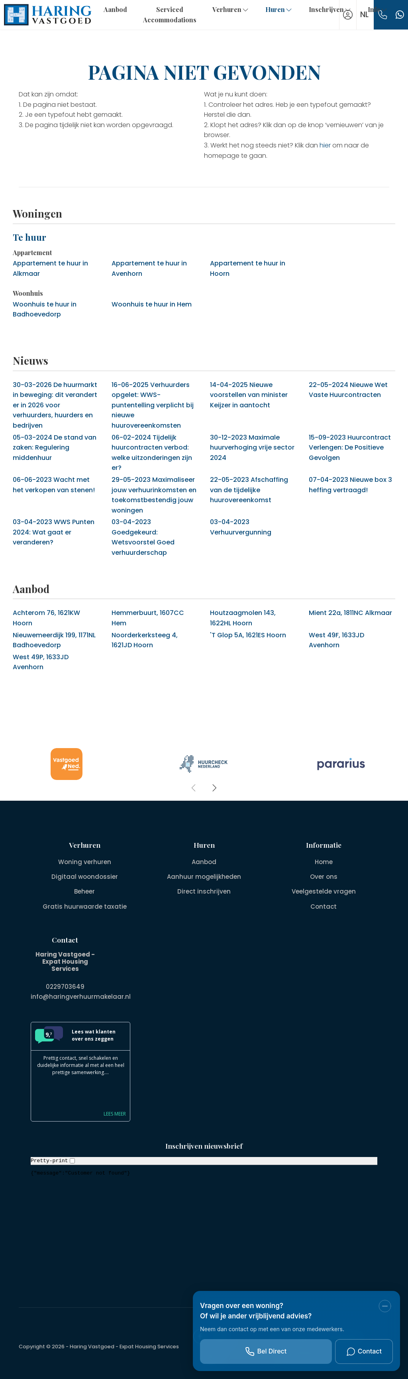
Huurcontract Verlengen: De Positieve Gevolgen (350, 447)
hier (325, 145)
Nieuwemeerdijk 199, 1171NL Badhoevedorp (54, 640)
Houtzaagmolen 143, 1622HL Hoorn (243, 618)
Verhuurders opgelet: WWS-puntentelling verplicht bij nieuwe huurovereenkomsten (153, 405)
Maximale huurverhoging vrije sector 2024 (252, 447)
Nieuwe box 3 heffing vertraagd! (350, 485)
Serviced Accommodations (169, 14)
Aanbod (115, 9)
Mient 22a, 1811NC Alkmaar (350, 612)
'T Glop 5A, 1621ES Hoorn (248, 635)
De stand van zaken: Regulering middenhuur (54, 447)
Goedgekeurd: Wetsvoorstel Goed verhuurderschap (143, 537)
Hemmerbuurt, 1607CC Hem (148, 618)
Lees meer (115, 1113)
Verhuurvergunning (240, 527)
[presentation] (194, 788)
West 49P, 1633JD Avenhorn (41, 662)
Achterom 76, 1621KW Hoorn (46, 618)
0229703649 (65, 986)
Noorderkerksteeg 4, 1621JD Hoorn (145, 640)
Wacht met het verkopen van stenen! (54, 485)
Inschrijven (330, 9)
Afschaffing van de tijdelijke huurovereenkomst (249, 490)
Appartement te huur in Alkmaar (50, 268)
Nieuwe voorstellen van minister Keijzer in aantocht (249, 395)
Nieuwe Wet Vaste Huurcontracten (348, 390)
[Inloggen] (347, 14)
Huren (279, 9)
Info (378, 9)
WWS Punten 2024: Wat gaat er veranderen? (53, 532)
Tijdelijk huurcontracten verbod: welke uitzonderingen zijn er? (152, 453)
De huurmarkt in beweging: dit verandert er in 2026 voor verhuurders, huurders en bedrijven (55, 405)
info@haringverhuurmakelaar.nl (81, 996)
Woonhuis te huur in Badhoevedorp (44, 309)
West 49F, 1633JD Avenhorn (336, 640)
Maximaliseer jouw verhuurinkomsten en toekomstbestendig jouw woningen (154, 495)
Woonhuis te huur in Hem (152, 304)
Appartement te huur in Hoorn (247, 268)
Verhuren (230, 9)
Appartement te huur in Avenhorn (149, 268)
